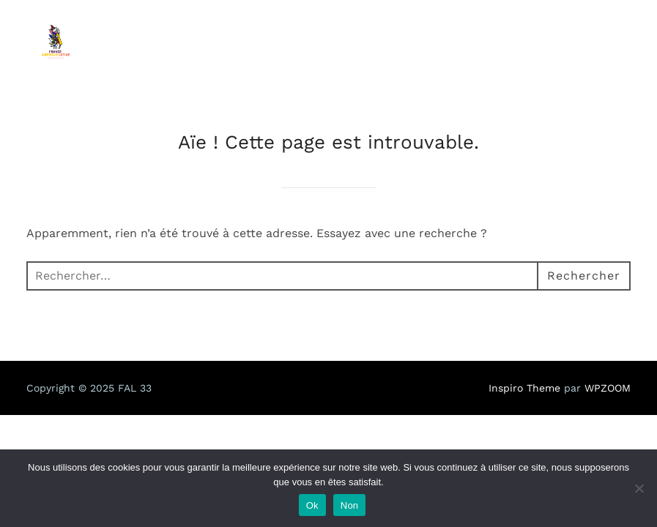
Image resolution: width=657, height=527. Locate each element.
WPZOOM (607, 388)
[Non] (638, 488)
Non (350, 505)
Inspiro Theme (524, 388)
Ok (312, 505)
